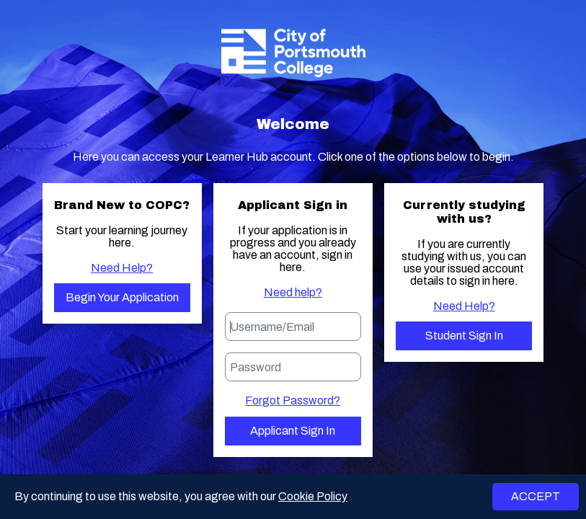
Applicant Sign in (292, 431)
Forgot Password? (292, 400)
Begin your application (122, 297)
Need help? (293, 292)
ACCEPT (535, 496)
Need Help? (122, 268)
